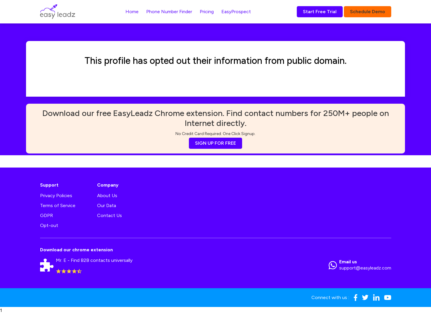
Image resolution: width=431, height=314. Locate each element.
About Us (107, 195)
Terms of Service (57, 205)
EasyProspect (236, 11)
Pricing (207, 11)
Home (132, 11)
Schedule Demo (367, 11)
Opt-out (49, 225)
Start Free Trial (320, 11)
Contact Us (109, 215)
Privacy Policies (56, 195)
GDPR (46, 215)
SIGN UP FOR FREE (215, 143)
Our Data (106, 205)
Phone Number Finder (169, 11)
